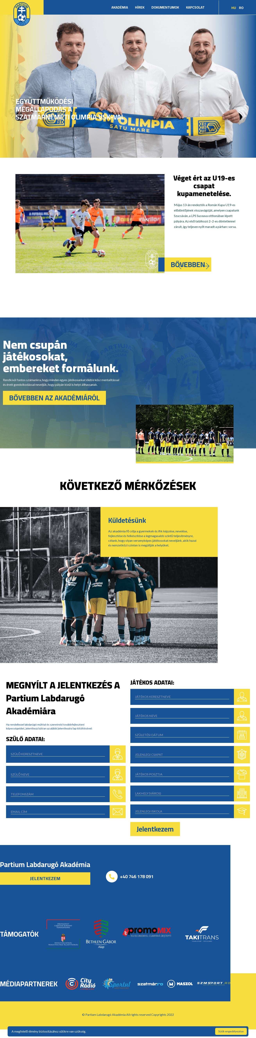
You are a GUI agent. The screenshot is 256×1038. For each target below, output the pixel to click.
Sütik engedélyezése (231, 1031)
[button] (182, 266)
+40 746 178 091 (136, 876)
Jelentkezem (155, 829)
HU (233, 7)
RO (241, 7)
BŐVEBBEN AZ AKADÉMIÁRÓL (54, 397)
